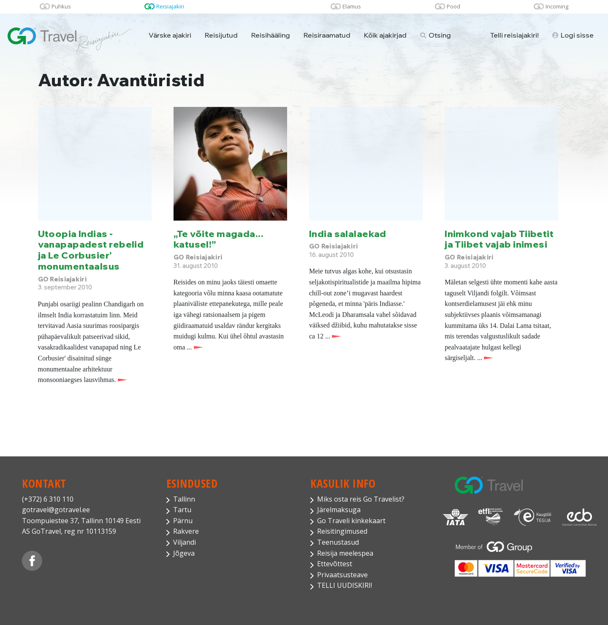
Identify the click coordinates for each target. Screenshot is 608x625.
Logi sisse (573, 35)
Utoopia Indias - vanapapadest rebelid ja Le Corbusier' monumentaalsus (91, 250)
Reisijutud (221, 35)
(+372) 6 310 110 (47, 499)
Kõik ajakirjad (385, 35)
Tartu (182, 509)
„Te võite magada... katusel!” (218, 239)
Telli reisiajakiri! (514, 35)
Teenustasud (338, 542)
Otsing (435, 35)
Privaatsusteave (342, 574)
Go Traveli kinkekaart (351, 520)
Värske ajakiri (170, 35)
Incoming (557, 6)
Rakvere (186, 531)
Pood (453, 6)
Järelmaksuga (339, 509)
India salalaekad (347, 233)
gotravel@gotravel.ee (56, 509)
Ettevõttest (334, 563)
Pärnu (183, 520)
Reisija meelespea (345, 553)
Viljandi (184, 542)
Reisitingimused (342, 531)
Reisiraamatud (327, 35)
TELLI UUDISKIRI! (344, 585)
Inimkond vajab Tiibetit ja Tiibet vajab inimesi (499, 239)
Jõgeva (184, 553)
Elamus (351, 6)
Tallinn (184, 499)
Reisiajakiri (170, 6)
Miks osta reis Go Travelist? (360, 499)
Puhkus (61, 6)
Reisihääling (270, 35)
